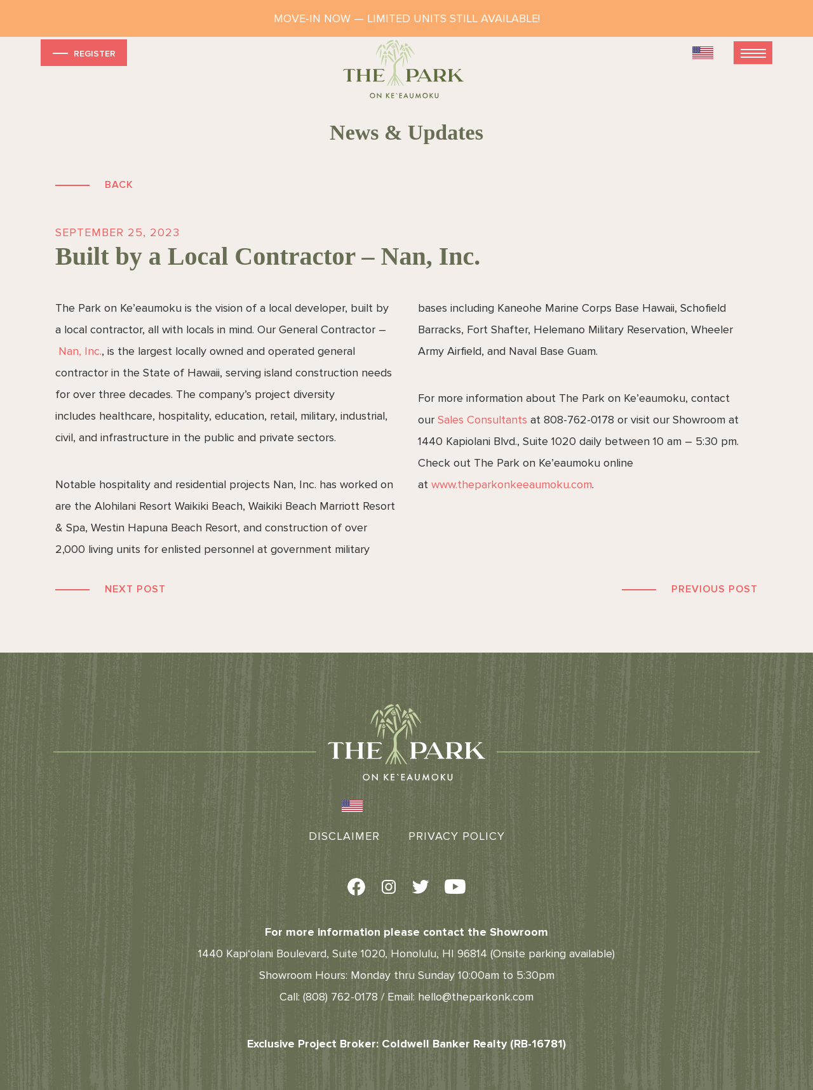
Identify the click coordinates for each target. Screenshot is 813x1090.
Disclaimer (344, 836)
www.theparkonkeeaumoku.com (511, 484)
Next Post (135, 589)
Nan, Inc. (80, 351)
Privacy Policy (456, 836)
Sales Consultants (482, 420)
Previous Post (714, 589)
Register (83, 53)
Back (119, 184)
